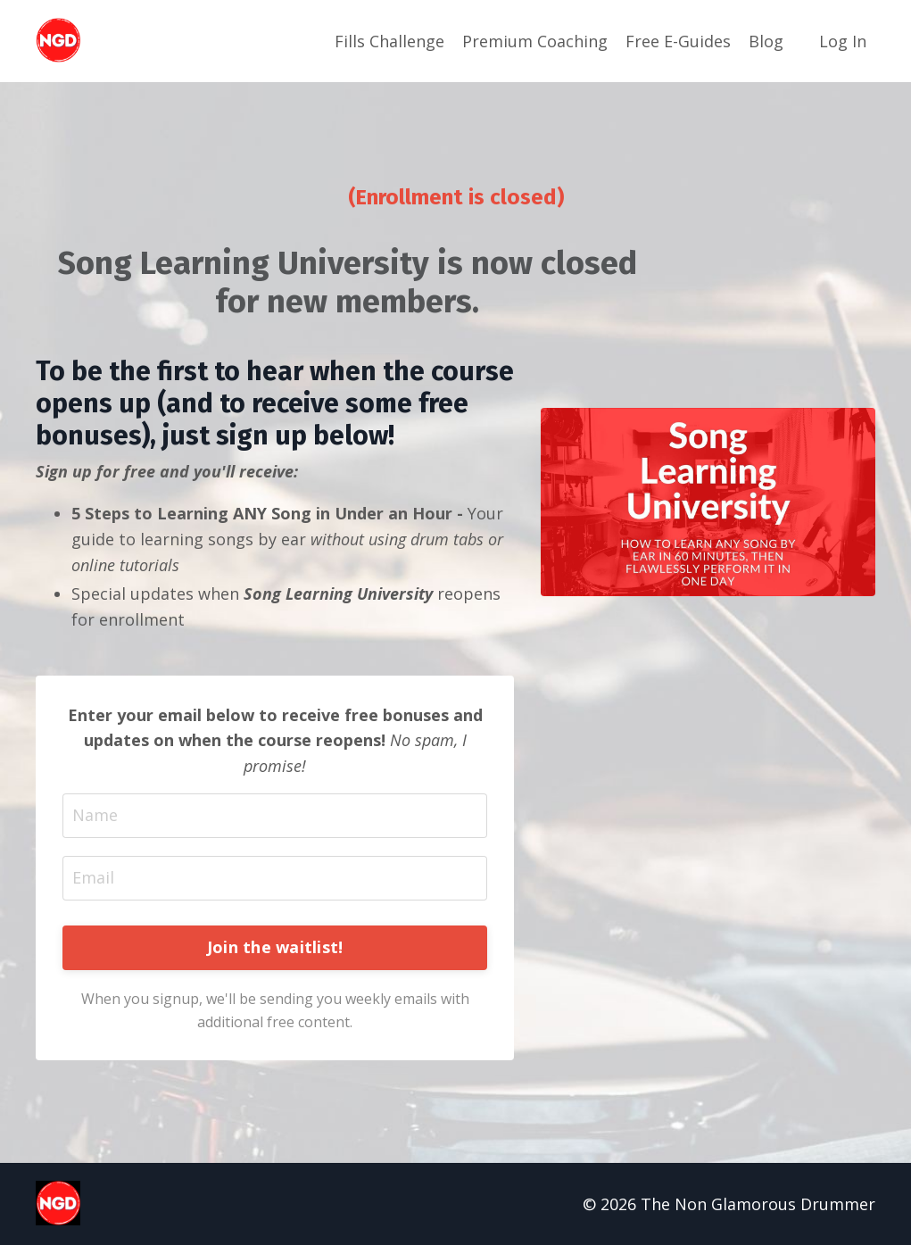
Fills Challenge (389, 41)
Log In (842, 41)
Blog (766, 41)
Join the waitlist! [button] (275, 947)
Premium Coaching (535, 41)
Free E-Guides (678, 41)
